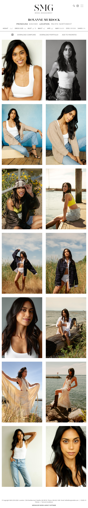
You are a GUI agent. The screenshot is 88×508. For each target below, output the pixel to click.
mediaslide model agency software (44, 505)
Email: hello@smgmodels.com (70, 500)
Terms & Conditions (47, 502)
